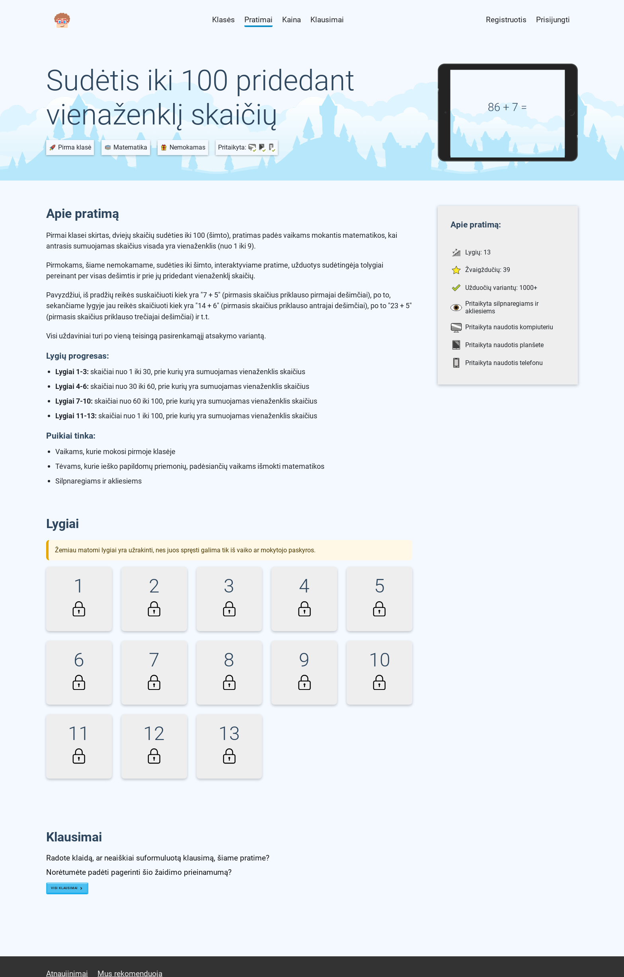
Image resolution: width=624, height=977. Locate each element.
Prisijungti (553, 19)
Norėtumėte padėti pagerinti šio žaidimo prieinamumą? (139, 872)
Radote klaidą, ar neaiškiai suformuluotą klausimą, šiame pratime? (157, 857)
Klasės (223, 19)
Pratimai (258, 19)
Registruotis (506, 19)
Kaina (291, 19)
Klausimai (327, 19)
